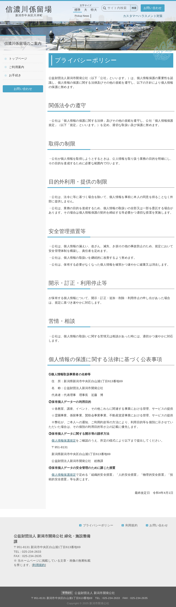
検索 (134, 8)
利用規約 (129, 525)
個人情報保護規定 (64, 440)
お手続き (12, 75)
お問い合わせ (152, 8)
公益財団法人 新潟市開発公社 (94, 593)
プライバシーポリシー (96, 525)
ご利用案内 (14, 67)
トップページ (15, 58)
